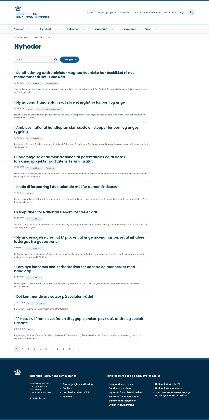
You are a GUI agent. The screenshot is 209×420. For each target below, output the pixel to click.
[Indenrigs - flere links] (83, 29)
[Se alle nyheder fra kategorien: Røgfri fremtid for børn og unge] (49, 109)
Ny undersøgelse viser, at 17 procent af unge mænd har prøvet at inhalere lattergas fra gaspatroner (79, 239)
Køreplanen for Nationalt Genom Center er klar (56, 212)
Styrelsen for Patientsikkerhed (126, 392)
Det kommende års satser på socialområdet (54, 297)
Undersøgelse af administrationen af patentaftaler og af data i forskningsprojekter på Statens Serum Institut (69, 159)
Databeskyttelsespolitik (75, 392)
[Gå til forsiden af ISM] (31, 12)
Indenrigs (72, 29)
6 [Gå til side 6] (46, 349)
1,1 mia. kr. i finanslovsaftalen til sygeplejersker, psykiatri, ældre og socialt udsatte (78, 321)
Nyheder (67, 396)
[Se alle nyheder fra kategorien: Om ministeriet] (51, 83)
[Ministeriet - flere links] (112, 29)
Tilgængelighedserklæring (75, 384)
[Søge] (36, 60)
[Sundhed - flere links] (56, 29)
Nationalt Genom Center (169, 388)
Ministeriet (101, 29)
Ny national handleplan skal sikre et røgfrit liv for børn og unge (70, 102)
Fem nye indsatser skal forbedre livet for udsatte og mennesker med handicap (74, 269)
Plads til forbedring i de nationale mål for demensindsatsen (68, 187)
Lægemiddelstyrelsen (121, 384)
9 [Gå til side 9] (63, 349)
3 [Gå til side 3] (28, 349)
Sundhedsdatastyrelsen (122, 400)
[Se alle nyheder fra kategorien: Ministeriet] (41, 303)
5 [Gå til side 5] (40, 349)
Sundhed (45, 29)
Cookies (67, 388)
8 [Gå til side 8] (58, 349)
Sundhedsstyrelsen (120, 388)
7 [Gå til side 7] (52, 349)
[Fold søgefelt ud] (191, 12)
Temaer (19, 29)
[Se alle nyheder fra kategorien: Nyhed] (29, 109)
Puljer (148, 29)
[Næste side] (76, 349)
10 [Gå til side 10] (70, 349)
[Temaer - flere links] (29, 29)
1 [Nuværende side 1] (16, 349)
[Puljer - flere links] (156, 29)
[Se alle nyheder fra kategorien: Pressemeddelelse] (34, 83)
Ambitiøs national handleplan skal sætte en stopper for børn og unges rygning (76, 129)
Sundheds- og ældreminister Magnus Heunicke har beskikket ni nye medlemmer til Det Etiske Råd (74, 75)
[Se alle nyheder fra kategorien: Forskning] (50, 167)
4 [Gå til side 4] (34, 349)
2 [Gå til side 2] (22, 349)
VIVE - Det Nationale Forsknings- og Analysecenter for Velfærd (173, 394)
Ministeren (130, 29)
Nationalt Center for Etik (168, 384)
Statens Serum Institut (121, 404)
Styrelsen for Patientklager (124, 396)
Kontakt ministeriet (38, 398)
